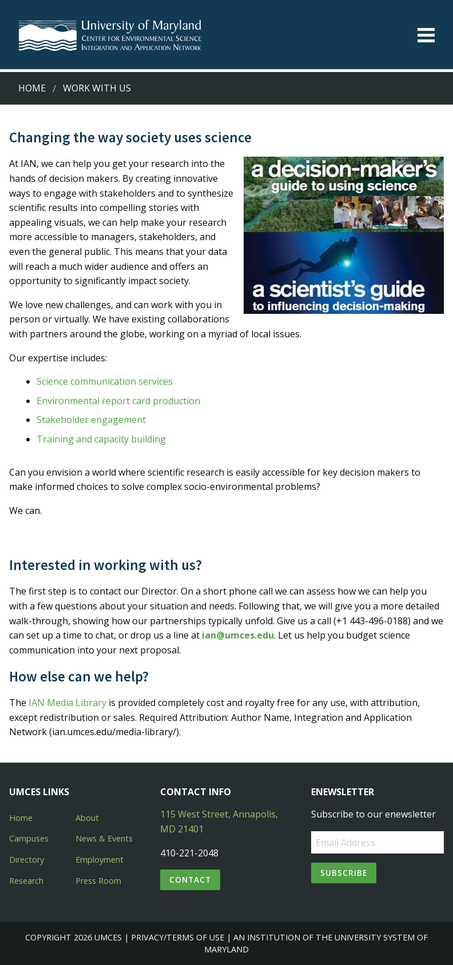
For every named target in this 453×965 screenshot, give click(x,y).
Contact (190, 879)
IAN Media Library (67, 702)
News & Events (104, 838)
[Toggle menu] (426, 35)
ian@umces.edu (238, 635)
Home (32, 88)
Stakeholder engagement (91, 419)
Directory (26, 859)
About (87, 817)
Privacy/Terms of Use (177, 937)
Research (26, 880)
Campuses (29, 838)
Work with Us (97, 88)
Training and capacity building (101, 439)
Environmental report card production (118, 400)
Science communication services (105, 381)
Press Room (98, 880)
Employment (100, 859)
